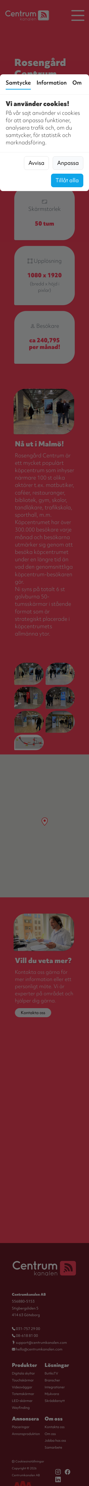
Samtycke (18, 82)
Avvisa (36, 163)
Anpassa (68, 163)
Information (52, 82)
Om (77, 82)
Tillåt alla (67, 180)
